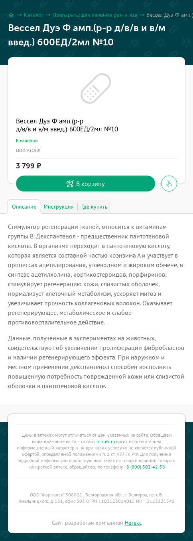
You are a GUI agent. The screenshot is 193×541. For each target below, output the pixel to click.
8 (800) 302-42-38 (145, 467)
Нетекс (133, 522)
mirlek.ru (105, 441)
